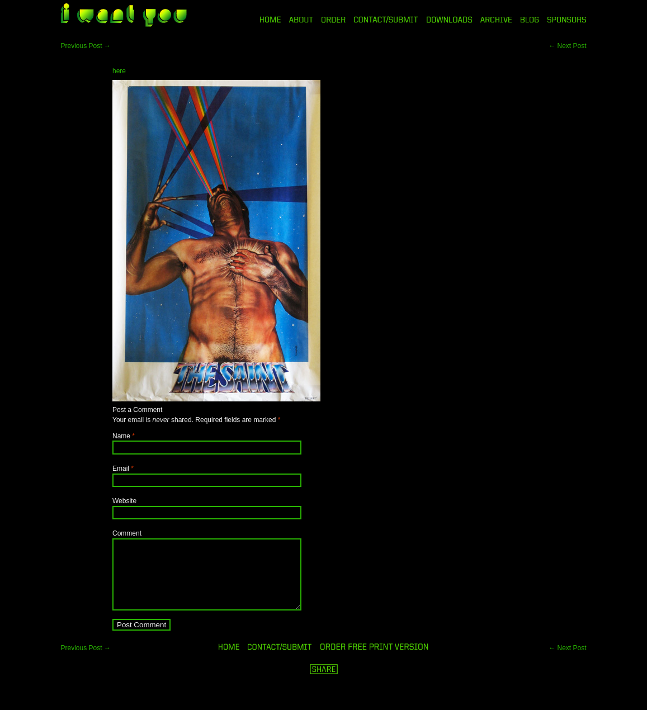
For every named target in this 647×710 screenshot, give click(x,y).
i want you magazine (124, 16)
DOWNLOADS (449, 19)
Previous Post (86, 46)
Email (120, 468)
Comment (126, 533)
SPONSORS (567, 19)
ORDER (333, 19)
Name (121, 436)
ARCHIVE (496, 19)
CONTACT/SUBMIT (386, 19)
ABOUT (301, 19)
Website (124, 501)
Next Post (567, 46)
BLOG (530, 19)
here (119, 71)
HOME (270, 19)
